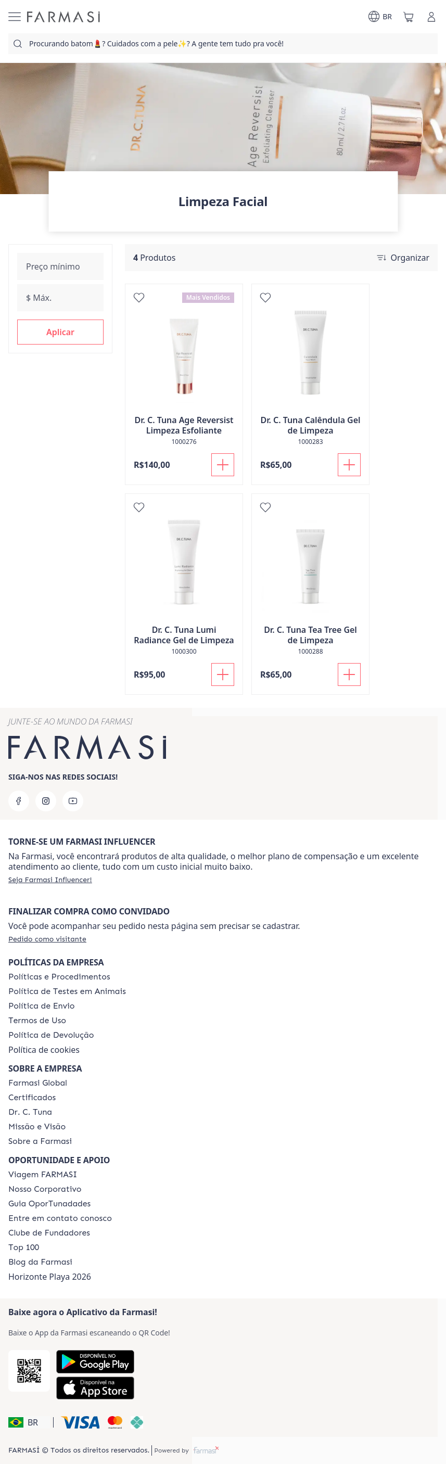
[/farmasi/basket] (408, 16)
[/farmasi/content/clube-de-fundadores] (49, 1233)
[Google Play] (95, 1361)
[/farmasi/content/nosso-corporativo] (45, 1189)
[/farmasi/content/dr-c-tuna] (30, 1112)
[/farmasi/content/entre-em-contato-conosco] (60, 1218)
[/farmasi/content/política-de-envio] (37, 1020)
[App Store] (95, 1388)
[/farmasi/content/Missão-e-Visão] (37, 1127)
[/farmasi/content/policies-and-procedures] (59, 977)
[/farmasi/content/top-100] (23, 1247)
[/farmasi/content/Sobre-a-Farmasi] (40, 1141)
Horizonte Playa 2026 (49, 1276)
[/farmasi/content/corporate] (37, 1083)
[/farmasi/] (63, 17)
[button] (60, 332)
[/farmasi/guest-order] (47, 939)
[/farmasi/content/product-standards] (32, 1097)
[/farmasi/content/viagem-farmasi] (42, 1174)
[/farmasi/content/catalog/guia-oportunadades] (49, 1204)
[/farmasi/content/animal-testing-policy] (67, 991)
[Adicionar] (222, 464)
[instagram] (45, 801)
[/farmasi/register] (50, 879)
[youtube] (72, 801)
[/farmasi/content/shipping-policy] (41, 1006)
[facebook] (18, 801)
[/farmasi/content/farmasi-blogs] (40, 1262)
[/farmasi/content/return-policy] (51, 1035)
